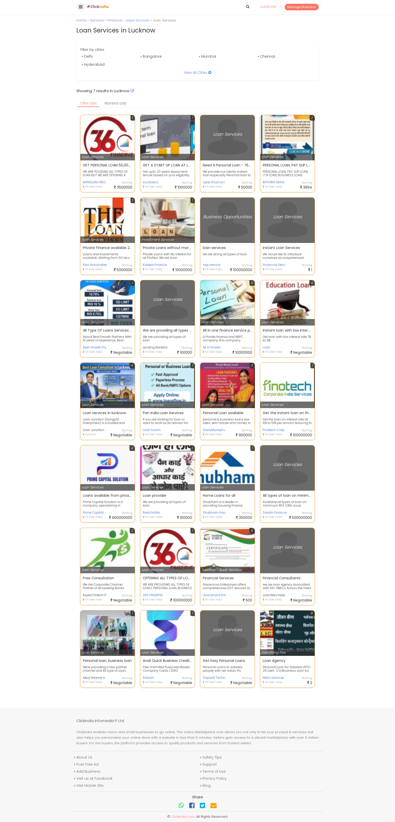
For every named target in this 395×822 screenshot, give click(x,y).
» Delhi (87, 56)
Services (97, 20)
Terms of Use (214, 771)
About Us (84, 757)
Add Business (88, 771)
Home (81, 20)
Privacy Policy (215, 778)
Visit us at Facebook (94, 778)
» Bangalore (151, 56)
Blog (207, 785)
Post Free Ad (87, 764)
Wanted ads (115, 103)
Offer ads (88, 103)
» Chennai (266, 56)
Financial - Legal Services (129, 20)
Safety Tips (212, 757)
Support (210, 764)
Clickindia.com (183, 816)
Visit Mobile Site (90, 785)
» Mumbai (207, 56)
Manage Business (301, 7)
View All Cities (197, 72)
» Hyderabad (93, 64)
